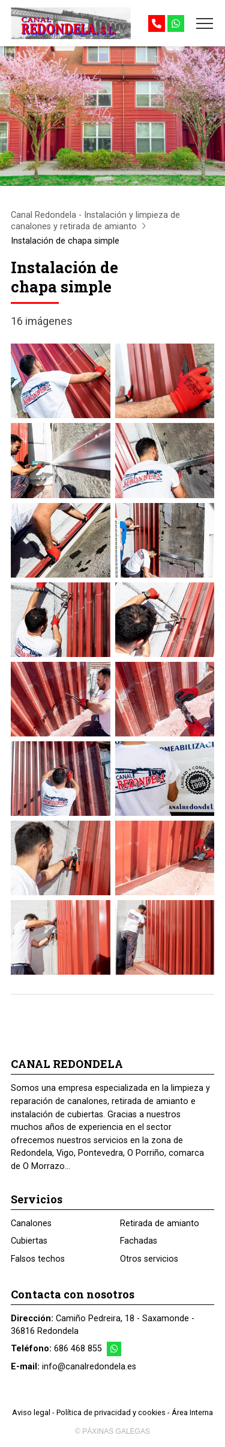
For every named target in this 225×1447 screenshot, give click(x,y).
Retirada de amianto (159, 1223)
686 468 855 (78, 1349)
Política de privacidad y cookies (111, 1412)
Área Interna (192, 1412)
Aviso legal (31, 1412)
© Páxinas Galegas (112, 1431)
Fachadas (138, 1241)
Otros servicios (149, 1259)
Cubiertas (29, 1241)
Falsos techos (38, 1259)
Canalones (31, 1223)
